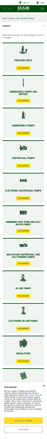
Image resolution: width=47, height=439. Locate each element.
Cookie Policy (33, 395)
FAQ (17, 18)
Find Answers (23, 68)
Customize (23, 429)
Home (5, 18)
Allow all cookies (23, 420)
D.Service (11, 18)
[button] (5, 9)
